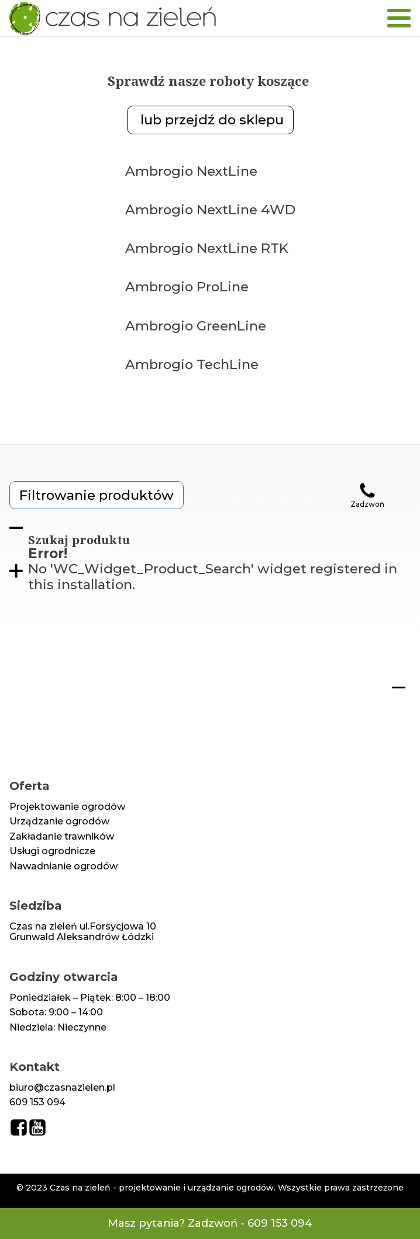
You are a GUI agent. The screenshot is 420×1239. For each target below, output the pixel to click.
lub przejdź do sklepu (210, 120)
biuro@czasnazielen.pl (62, 1088)
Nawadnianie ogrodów (63, 866)
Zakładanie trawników (61, 836)
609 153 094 (37, 1102)
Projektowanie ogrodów (67, 807)
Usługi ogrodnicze (52, 851)
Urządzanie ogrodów (59, 821)
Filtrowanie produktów (96, 495)
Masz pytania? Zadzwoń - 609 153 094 (210, 1223)
